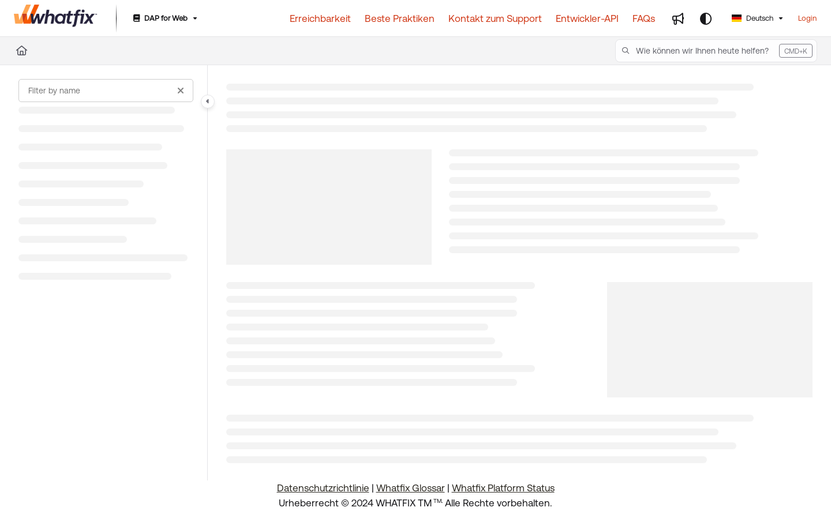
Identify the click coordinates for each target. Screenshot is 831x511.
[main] (519, 272)
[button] (716, 50)
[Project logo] (56, 18)
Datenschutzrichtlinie (323, 488)
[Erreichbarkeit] (320, 18)
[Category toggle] (208, 101)
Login (807, 18)
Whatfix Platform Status (503, 488)
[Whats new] (678, 18)
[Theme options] (706, 18)
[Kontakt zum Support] (495, 18)
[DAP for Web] (164, 18)
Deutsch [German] (752, 18)
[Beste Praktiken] (400, 18)
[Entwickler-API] (587, 18)
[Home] (21, 50)
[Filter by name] (105, 90)
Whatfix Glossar (410, 488)
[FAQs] (643, 18)
